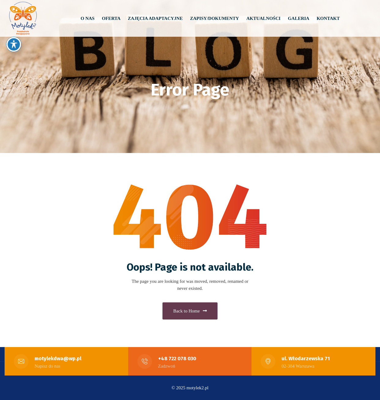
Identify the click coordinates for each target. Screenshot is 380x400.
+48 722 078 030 (177, 358)
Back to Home (190, 310)
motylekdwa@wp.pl (58, 358)
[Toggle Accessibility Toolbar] (13, 44)
